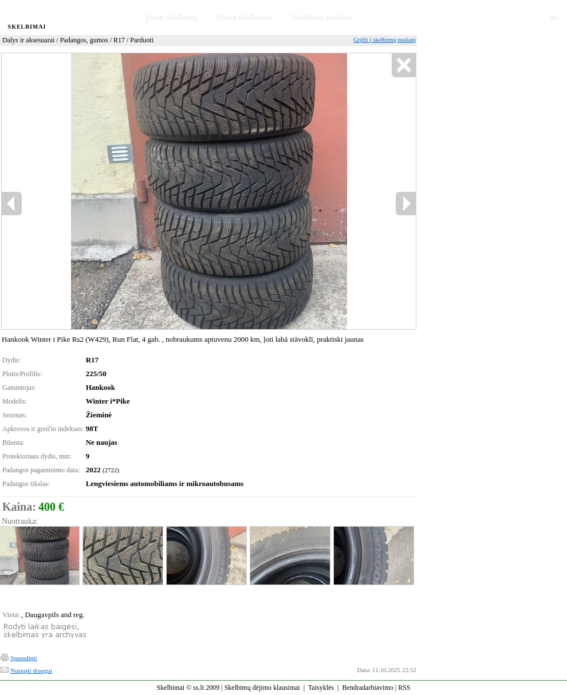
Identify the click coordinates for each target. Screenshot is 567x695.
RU (555, 17)
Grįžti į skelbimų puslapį (384, 39)
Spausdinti (23, 657)
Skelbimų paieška (321, 17)
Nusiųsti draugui (31, 670)
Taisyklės (321, 688)
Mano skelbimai (243, 17)
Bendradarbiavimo (367, 688)
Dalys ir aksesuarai (28, 40)
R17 (119, 40)
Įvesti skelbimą (171, 17)
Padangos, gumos (84, 40)
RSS (404, 688)
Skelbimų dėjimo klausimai (262, 688)
